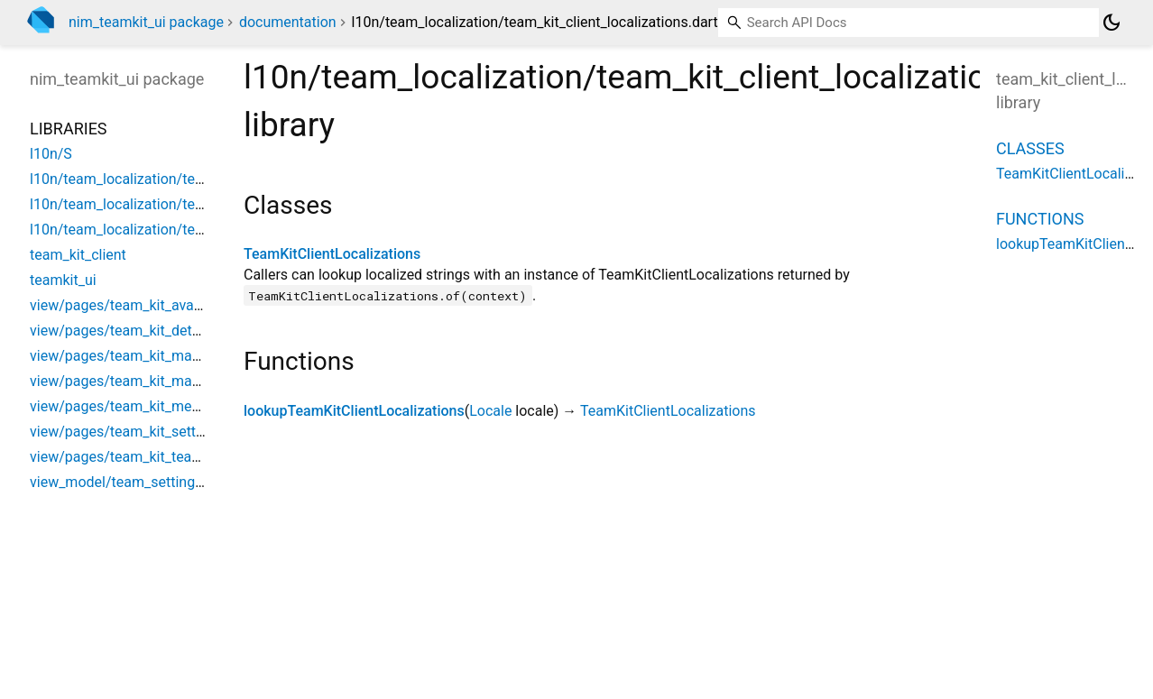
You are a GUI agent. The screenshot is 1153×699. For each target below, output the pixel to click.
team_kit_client (78, 254)
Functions (1040, 218)
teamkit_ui (63, 280)
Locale (490, 410)
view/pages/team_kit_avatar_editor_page (161, 305)
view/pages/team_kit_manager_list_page (161, 381)
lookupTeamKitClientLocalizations (354, 410)
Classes (1030, 148)
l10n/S (51, 153)
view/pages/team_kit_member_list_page (159, 406)
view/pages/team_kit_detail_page (137, 330)
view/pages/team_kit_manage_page (146, 355)
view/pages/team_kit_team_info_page (151, 456)
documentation (288, 22)
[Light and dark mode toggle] (1111, 22)
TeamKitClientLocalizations (332, 253)
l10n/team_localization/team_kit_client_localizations (198, 179)
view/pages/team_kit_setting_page (142, 431)
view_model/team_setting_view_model (153, 482)
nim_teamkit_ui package (146, 22)
